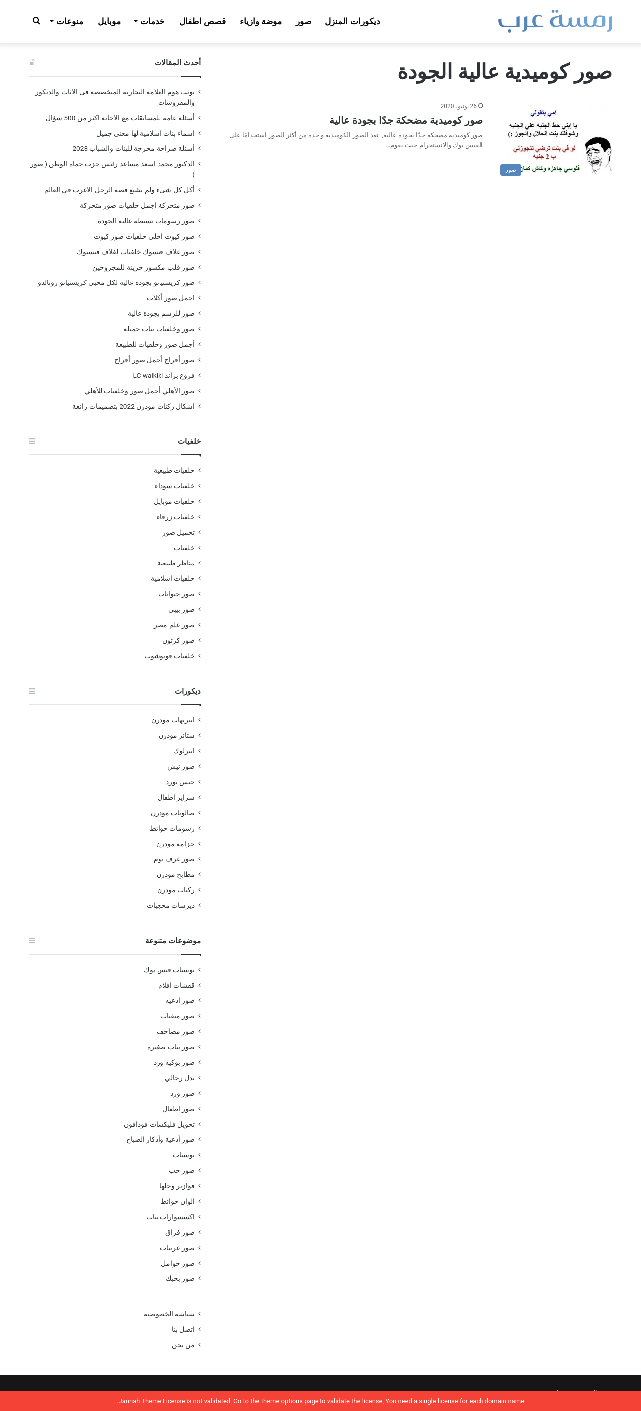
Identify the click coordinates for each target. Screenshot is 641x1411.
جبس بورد (180, 782)
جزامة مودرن (175, 843)
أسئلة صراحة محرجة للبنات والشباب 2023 (133, 148)
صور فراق (180, 1232)
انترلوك (184, 751)
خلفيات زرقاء (176, 517)
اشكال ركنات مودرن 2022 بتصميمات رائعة (133, 406)
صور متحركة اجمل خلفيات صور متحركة (137, 205)
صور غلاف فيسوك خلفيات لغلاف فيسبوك (136, 252)
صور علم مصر (174, 625)
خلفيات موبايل (174, 501)
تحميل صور (178, 532)
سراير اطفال (176, 797)
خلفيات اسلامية (173, 578)
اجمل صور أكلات (171, 298)
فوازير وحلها (177, 1186)
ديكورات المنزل (352, 21)
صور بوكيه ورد (174, 1062)
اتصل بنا (183, 1329)
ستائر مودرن (177, 735)
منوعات (69, 21)
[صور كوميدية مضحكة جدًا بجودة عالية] (553, 140)
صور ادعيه (180, 1000)
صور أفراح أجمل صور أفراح (154, 360)
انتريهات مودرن (173, 720)
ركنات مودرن (176, 890)
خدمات (152, 21)
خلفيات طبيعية (174, 470)
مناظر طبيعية (176, 563)
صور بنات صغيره (171, 1047)
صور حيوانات (176, 594)
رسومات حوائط (172, 828)
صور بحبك (180, 1278)
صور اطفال (178, 1109)
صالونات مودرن (173, 813)
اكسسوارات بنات (170, 1217)
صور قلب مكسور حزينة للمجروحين (143, 267)
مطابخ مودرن (176, 874)
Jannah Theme (139, 1401)
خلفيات (184, 548)
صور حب (182, 1170)
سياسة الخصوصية (169, 1314)
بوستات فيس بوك (169, 970)
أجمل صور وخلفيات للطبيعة (155, 344)
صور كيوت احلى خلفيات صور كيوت (144, 236)
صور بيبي (181, 609)
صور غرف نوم (174, 859)
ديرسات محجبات (171, 905)
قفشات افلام (176, 985)
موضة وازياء (261, 21)
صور (303, 21)
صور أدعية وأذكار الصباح (160, 1139)
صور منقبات (177, 1016)
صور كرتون (178, 640)
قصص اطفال (202, 21)
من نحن (183, 1345)
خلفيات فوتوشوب (169, 656)
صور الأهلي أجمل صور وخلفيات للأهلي (139, 391)
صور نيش (181, 766)
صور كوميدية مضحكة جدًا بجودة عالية (406, 120)
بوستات (184, 1155)
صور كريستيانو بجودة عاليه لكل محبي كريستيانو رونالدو (116, 282)
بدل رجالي (180, 1078)
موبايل (109, 21)
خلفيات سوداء (175, 486)
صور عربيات (177, 1248)
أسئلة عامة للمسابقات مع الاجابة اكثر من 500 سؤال (120, 118)
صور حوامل (178, 1263)
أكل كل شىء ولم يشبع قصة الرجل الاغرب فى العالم (119, 190)
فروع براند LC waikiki (164, 375)
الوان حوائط (177, 1201)
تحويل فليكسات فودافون (159, 1124)
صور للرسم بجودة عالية (161, 313)
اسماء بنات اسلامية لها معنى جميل (145, 133)
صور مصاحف (176, 1031)
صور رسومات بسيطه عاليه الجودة (146, 221)
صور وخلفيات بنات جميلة (159, 329)
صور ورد (182, 1093)
